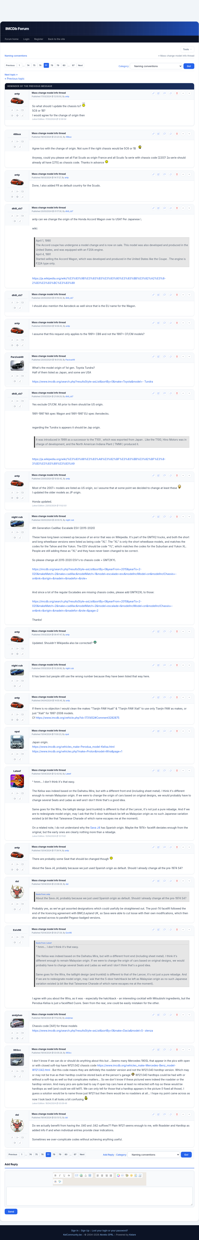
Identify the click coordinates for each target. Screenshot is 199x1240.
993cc (17, 1049)
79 (58, 65)
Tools (187, 49)
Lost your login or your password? (110, 1230)
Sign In (74, 1230)
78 (52, 65)
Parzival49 (17, 356)
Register (38, 39)
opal (17, 731)
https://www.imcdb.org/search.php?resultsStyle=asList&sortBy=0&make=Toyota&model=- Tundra (92, 381)
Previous (10, 65)
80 (64, 65)
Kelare (132, 1234)
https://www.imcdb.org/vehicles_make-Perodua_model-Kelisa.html (73, 746)
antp (17, 93)
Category (124, 66)
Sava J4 (95, 827)
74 (28, 65)
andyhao (17, 1015)
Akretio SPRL (107, 1234)
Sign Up (85, 1230)
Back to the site (56, 39)
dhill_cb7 (17, 208)
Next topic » (11, 74)
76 (40, 65)
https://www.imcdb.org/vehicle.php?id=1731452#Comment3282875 (77, 717)
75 (34, 65)
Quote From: (41, 894)
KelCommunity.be (72, 1234)
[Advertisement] (100, 10)
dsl (17, 881)
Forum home (11, 39)
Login (26, 39)
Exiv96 (17, 929)
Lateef (17, 770)
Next (80, 65)
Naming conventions (16, 55)
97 (73, 65)
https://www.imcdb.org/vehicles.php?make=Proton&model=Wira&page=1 (77, 751)
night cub (17, 517)
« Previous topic (14, 78)
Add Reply (108, 1154)
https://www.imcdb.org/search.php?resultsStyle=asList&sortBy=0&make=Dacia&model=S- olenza (92, 1030)
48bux (17, 134)
